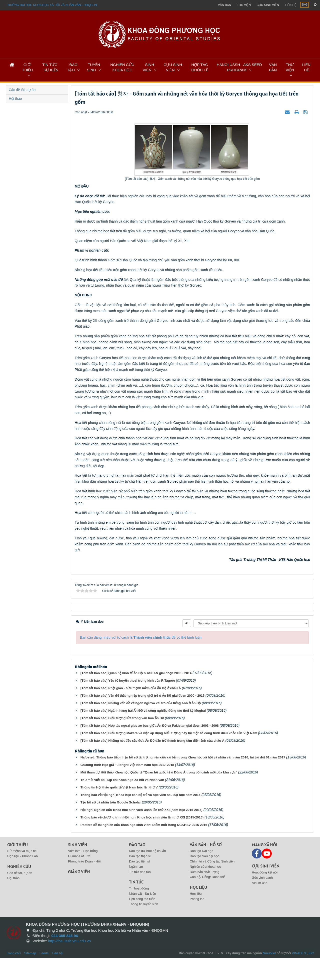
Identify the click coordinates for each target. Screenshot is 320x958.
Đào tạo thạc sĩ (140, 856)
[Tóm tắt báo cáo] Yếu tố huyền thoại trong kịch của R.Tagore (127, 680)
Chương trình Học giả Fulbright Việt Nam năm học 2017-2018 (127, 765)
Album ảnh (259, 883)
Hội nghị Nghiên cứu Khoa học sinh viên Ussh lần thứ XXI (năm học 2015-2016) (141, 810)
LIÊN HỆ (306, 67)
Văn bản (224, 5)
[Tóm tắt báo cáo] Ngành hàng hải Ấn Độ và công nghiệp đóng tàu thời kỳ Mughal (143, 710)
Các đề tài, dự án (22, 90)
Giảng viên (79, 871)
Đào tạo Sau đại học (204, 856)
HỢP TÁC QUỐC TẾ (199, 67)
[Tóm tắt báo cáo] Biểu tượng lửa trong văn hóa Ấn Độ (122, 718)
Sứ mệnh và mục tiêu (22, 851)
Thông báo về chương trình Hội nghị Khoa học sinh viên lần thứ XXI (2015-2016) (142, 817)
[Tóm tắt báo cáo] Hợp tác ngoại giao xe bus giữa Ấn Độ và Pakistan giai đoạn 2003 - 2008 (149, 725)
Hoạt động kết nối (265, 872)
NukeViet (269, 953)
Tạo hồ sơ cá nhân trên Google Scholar (110, 802)
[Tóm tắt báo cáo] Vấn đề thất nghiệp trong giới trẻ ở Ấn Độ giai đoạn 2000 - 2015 (142, 695)
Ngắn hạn (136, 866)
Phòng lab (197, 899)
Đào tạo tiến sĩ (139, 861)
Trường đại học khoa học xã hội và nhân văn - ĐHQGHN (51, 5)
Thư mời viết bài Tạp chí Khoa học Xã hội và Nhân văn (122, 780)
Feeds (44, 953)
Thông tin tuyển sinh (143, 904)
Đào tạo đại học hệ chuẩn (147, 851)
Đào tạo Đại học (201, 851)
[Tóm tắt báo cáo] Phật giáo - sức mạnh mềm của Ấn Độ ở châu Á (130, 688)
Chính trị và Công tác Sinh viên (212, 861)
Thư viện (244, 5)
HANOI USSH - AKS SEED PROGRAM (239, 67)
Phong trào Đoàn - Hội (84, 861)
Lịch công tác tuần (142, 899)
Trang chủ (13, 953)
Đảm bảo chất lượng (204, 872)
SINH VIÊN (148, 67)
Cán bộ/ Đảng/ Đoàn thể (207, 877)
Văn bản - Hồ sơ (206, 844)
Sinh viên (77, 844)
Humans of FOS (79, 856)
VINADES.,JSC (303, 953)
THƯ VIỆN (290, 67)
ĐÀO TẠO (72, 67)
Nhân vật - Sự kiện (142, 893)
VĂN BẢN (273, 67)
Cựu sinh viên (267, 5)
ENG (305, 4)
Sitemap (30, 953)
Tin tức (136, 882)
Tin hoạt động (139, 888)
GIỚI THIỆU (27, 67)
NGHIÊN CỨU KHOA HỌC (122, 67)
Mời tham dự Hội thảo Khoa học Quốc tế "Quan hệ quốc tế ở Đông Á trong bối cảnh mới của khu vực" (158, 772)
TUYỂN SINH (93, 67)
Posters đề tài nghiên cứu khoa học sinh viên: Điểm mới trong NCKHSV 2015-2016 (143, 825)
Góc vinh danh (262, 877)
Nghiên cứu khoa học (205, 866)
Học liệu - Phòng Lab (22, 856)
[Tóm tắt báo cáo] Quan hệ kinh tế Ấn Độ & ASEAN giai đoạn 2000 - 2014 (136, 673)
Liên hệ (290, 5)
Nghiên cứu (19, 866)
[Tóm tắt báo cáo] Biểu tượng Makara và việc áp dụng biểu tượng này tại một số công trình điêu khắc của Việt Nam (168, 733)
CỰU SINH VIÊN (173, 67)
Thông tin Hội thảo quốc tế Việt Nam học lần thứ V (119, 787)
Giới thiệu (17, 844)
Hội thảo (15, 99)
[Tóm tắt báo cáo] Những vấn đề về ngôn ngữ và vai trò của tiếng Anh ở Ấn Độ (140, 703)
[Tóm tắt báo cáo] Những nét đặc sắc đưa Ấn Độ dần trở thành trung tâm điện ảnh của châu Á (152, 740)
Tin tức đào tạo (140, 872)
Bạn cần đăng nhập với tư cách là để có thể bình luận (141, 637)
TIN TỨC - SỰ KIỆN (51, 67)
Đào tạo (137, 844)
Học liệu (198, 887)
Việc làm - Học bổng (83, 851)
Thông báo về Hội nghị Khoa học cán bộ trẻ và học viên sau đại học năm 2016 (140, 795)
